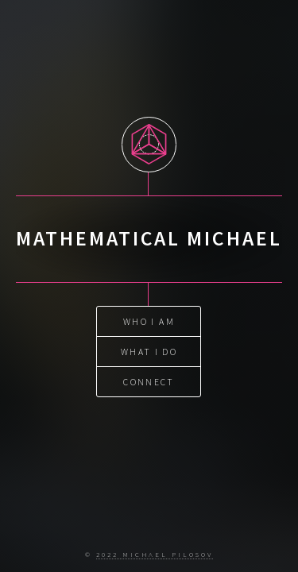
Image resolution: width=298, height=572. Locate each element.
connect (148, 381)
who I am (149, 321)
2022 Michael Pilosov (154, 554)
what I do (149, 351)
